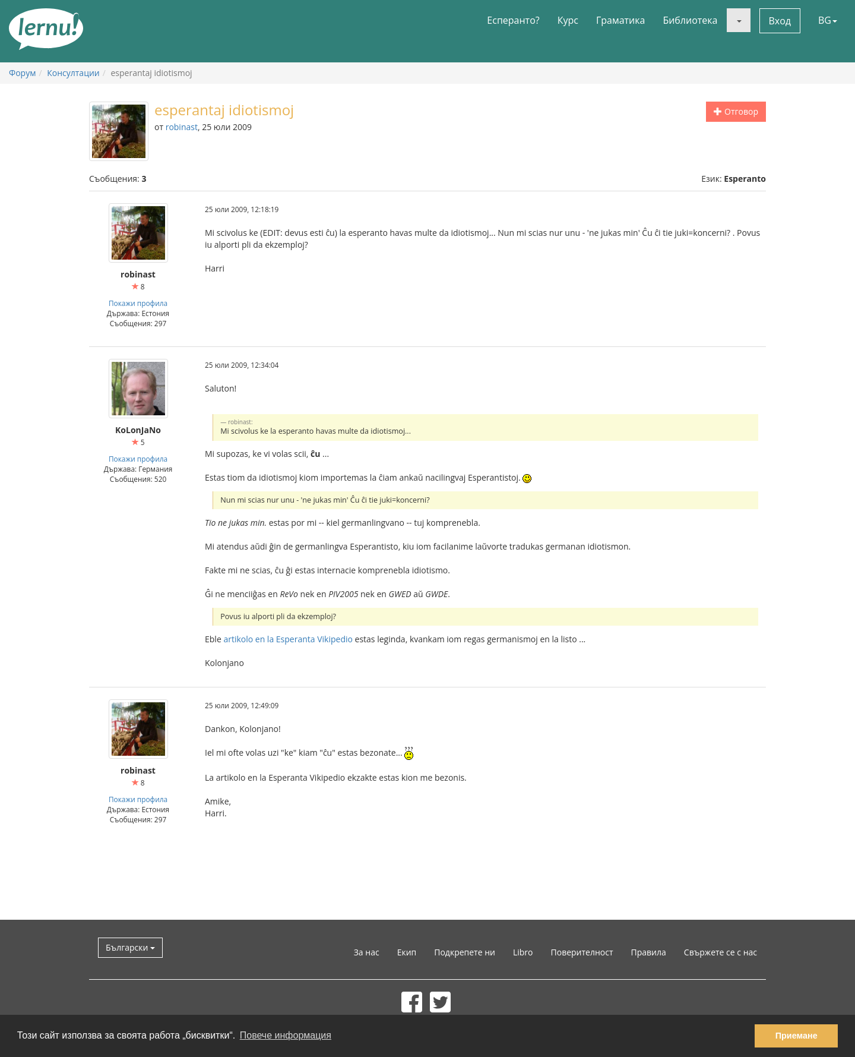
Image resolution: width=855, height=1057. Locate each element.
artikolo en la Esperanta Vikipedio (288, 639)
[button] (738, 20)
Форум (22, 72)
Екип (407, 952)
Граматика (620, 20)
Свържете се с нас (720, 952)
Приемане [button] (796, 1035)
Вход (780, 20)
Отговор (736, 111)
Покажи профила (138, 303)
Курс (568, 20)
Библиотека (690, 20)
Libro (523, 952)
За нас (366, 952)
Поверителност (582, 952)
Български (130, 947)
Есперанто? (513, 20)
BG (827, 20)
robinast (182, 126)
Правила (648, 952)
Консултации (73, 72)
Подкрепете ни (464, 952)
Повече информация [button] (285, 1035)
